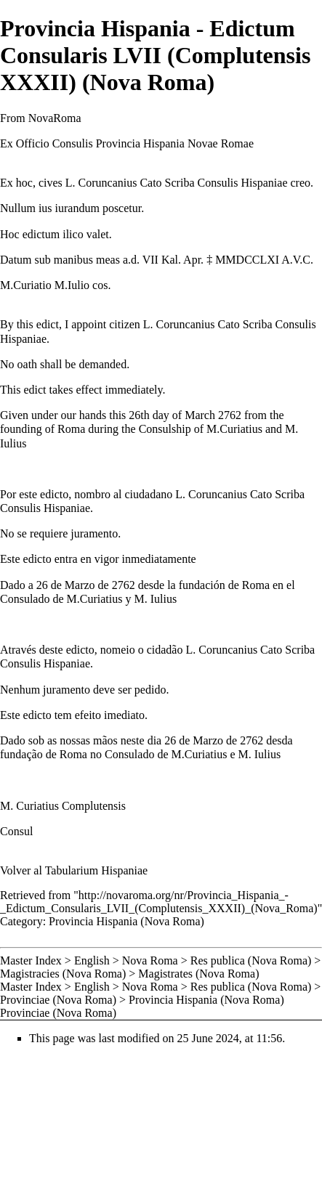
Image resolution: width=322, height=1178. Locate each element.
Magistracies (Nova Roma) (63, 973)
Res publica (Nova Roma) (251, 960)
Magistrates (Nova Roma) (198, 973)
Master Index (31, 960)
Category (21, 921)
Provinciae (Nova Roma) (58, 1000)
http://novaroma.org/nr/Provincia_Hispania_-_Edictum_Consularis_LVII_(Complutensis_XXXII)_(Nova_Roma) (159, 901)
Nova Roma (150, 960)
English (92, 960)
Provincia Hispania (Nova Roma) (126, 921)
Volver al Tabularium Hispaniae (74, 870)
